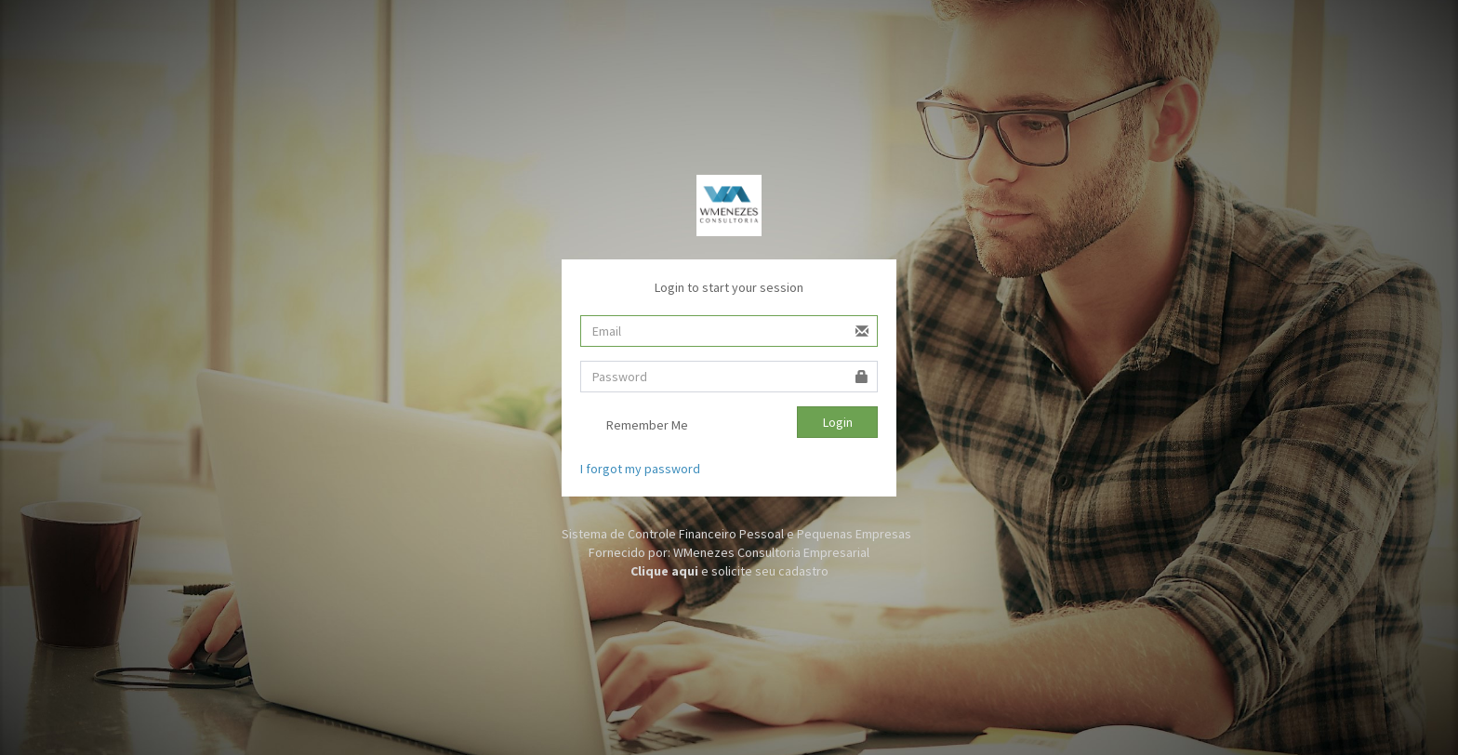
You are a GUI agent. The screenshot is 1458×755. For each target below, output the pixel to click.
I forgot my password (640, 468)
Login (838, 422)
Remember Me (634, 427)
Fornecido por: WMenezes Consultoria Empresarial (729, 552)
